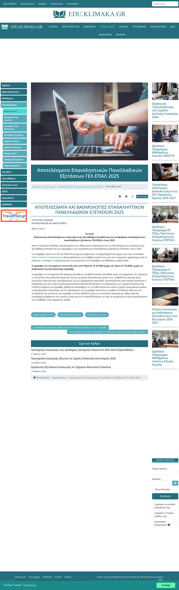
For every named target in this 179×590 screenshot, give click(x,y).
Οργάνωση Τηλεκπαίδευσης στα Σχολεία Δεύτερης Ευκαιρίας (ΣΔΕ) (165, 110)
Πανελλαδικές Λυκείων (97, 314)
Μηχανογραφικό (11, 165)
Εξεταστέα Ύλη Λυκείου (11, 118)
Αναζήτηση (47, 577)
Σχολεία (53, 26)
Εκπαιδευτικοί (158, 26)
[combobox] (165, 3)
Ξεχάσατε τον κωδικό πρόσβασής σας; (164, 506)
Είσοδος (68, 577)
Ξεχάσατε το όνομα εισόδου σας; (163, 515)
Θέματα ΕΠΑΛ (10, 153)
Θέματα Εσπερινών (13, 147)
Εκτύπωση (142, 196)
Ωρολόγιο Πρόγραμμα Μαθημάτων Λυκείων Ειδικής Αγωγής (162, 358)
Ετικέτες (58, 577)
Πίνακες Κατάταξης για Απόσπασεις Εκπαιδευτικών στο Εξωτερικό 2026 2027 (164, 315)
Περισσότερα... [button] (30, 585)
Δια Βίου (123, 26)
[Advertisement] (89, 57)
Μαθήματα (89, 26)
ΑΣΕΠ (172, 26)
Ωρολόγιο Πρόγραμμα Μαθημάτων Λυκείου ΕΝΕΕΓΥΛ (163, 151)
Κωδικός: (156, 479)
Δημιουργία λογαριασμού (162, 523)
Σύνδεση (165, 496)
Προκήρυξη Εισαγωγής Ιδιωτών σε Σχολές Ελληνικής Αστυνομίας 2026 (73, 358)
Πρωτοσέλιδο (10, 3)
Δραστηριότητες (70, 26)
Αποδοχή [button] (166, 585)
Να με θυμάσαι (162, 489)
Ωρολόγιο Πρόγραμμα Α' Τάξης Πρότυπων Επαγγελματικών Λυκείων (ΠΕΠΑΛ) (163, 272)
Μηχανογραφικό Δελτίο (43, 314)
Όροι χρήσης (34, 577)
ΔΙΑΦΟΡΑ (120, 34)
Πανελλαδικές (107, 26)
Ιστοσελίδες (73, 3)
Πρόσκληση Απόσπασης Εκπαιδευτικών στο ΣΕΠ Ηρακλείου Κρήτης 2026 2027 (164, 191)
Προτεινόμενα (28, 3)
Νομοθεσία (105, 34)
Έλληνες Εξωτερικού (13, 159)
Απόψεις (42, 3)
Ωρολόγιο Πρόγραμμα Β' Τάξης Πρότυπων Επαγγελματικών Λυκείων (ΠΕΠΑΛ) (163, 233)
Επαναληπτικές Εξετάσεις (70, 314)
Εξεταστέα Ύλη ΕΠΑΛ (13, 135)
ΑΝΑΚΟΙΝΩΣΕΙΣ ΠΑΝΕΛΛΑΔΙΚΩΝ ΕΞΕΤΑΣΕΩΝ (80, 186)
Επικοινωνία (57, 3)
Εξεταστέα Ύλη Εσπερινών (11, 127)
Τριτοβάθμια (139, 26)
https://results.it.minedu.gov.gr (47, 257)
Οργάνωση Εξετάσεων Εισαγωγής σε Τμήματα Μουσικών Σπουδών (71, 367)
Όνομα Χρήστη (159, 468)
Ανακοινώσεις (10, 111)
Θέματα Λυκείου (11, 141)
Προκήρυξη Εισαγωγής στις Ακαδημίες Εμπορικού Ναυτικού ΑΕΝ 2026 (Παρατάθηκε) (82, 350)
